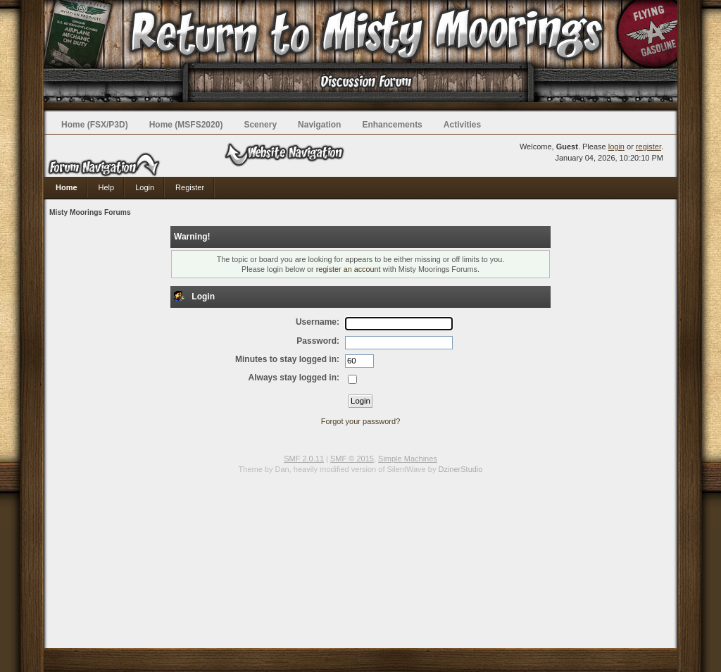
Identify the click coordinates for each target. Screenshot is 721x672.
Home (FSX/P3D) (94, 125)
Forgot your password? (361, 421)
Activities (462, 125)
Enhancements (392, 125)
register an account (348, 269)
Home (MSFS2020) (186, 125)
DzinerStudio (460, 469)
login (616, 146)
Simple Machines (407, 458)
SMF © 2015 (352, 458)
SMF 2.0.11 (304, 458)
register (648, 146)
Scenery (260, 125)
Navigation (319, 125)
